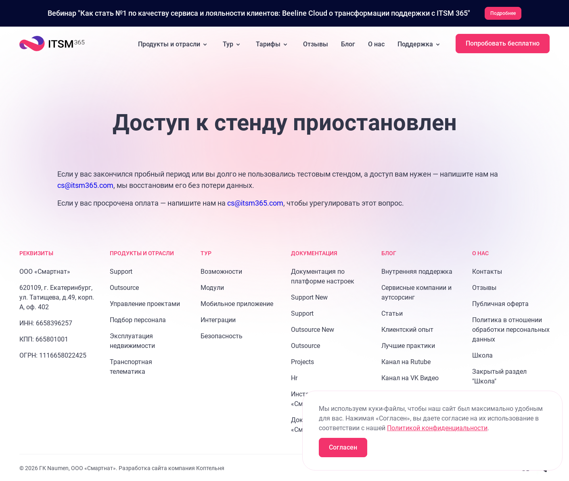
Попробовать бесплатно (503, 42)
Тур (233, 43)
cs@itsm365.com (85, 184)
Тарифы (273, 43)
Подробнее (503, 13)
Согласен (343, 447)
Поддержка (420, 43)
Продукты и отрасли (174, 43)
